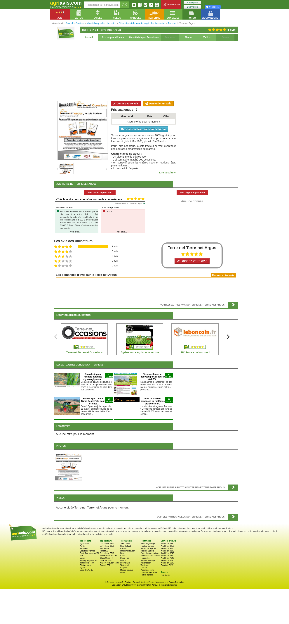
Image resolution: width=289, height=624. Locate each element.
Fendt (122, 553)
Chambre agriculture (148, 572)
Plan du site (165, 575)
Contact (128, 582)
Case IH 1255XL (107, 560)
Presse (136, 582)
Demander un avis (158, 103)
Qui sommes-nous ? (115, 582)
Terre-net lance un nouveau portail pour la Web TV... (152, 377)
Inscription (192, 2)
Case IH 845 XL (86, 570)
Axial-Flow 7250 (167, 544)
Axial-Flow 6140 (167, 560)
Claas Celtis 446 (107, 558)
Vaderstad (124, 565)
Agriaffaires (84, 544)
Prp (81, 556)
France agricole (146, 575)
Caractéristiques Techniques (144, 37)
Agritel (82, 546)
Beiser (123, 572)
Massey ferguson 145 (89, 560)
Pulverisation (145, 563)
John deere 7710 (107, 553)
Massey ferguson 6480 (109, 563)
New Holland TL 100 (108, 556)
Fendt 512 (104, 551)
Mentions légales (147, 582)
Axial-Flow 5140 (167, 563)
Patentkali (84, 548)
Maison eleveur (126, 570)
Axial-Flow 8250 (167, 546)
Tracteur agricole (147, 546)
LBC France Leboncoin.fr (195, 352)
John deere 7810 (107, 544)
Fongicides (144, 558)
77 (144, 203)
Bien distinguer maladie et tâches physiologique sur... (93, 377)
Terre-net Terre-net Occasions (84, 352)
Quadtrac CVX (167, 565)
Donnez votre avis (126, 103)
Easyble (123, 568)
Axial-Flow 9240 (167, 551)
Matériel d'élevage (147, 560)
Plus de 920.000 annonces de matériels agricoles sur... (153, 401)
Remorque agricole (148, 548)
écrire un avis (171, 4)
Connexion (192, 7)
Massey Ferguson (127, 551)
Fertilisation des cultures (150, 556)
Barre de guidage (147, 544)
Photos (188, 37)
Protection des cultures (149, 553)
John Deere (125, 544)
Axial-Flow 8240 (167, 553)
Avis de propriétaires (113, 37)
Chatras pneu (85, 565)
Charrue (143, 568)
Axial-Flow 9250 (167, 548)
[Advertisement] (146, 70)
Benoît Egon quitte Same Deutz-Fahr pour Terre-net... (93, 401)
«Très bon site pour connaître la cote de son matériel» (89, 199)
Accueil (89, 37)
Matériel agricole (147, 551)
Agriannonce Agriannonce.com (140, 352)
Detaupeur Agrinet (87, 551)
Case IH (123, 548)
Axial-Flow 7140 (167, 558)
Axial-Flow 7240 (167, 556)
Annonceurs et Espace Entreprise (170, 582)
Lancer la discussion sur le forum (143, 129)
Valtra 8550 (104, 548)
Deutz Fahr (124, 558)
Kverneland (125, 563)
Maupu (83, 558)
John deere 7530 (87, 563)
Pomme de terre (147, 570)
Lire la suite (167, 172)
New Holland (125, 546)
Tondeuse (144, 565)
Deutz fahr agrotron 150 (89, 553)
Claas (122, 556)
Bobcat (123, 560)
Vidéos (206, 37)
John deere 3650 (107, 546)
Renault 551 (105, 565)
